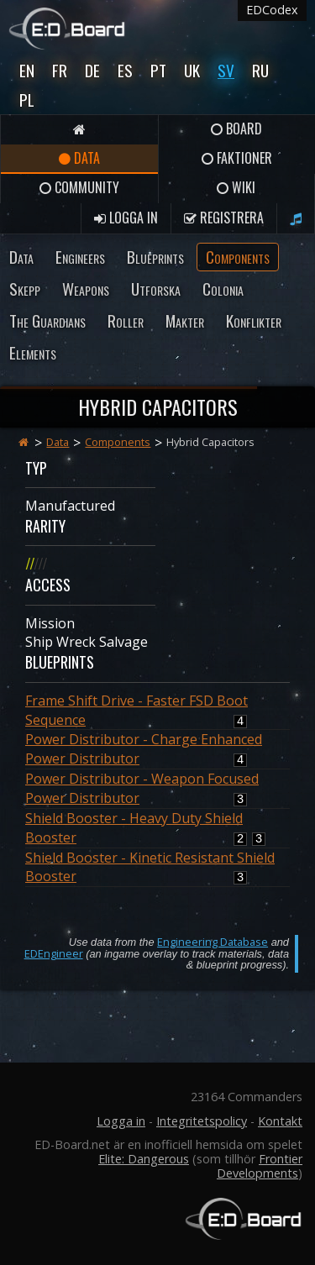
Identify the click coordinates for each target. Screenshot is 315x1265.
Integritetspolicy (201, 1121)
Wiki (236, 187)
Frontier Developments (259, 1166)
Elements (32, 352)
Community (79, 187)
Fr (59, 70)
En (26, 70)
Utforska (156, 288)
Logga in (126, 217)
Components (238, 256)
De (92, 70)
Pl (26, 99)
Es (125, 70)
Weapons (85, 288)
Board (236, 128)
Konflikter (253, 320)
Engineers (80, 256)
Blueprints (155, 256)
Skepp (24, 288)
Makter (184, 320)
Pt (158, 70)
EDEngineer (53, 953)
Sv (226, 70)
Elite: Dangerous (143, 1159)
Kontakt (280, 1121)
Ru (260, 70)
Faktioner (237, 158)
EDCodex (272, 10)
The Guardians (47, 320)
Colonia (223, 288)
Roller (126, 320)
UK (192, 70)
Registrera (224, 217)
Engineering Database (212, 941)
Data (79, 158)
